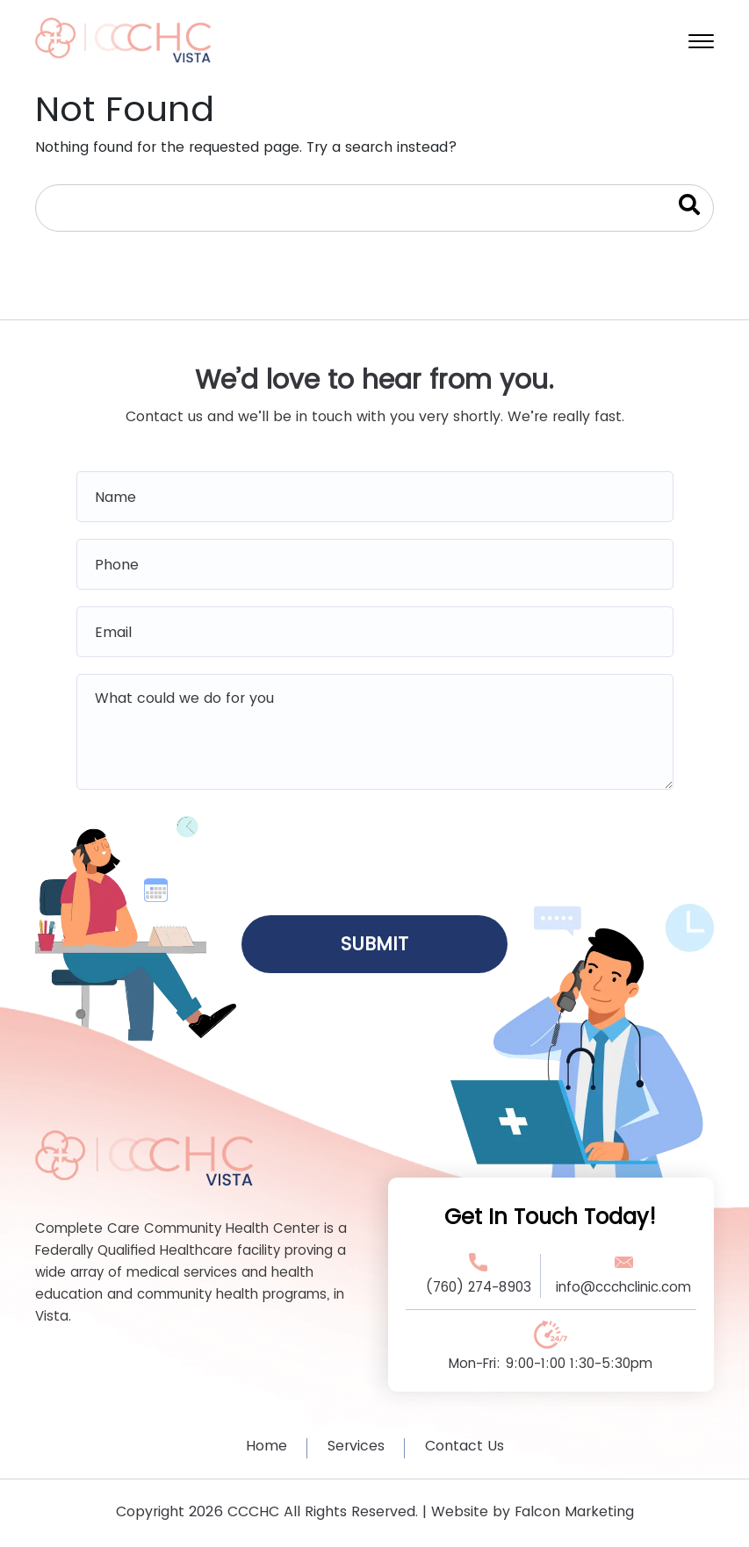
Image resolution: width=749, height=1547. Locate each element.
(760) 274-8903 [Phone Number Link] (478, 1287)
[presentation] (374, 847)
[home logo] (123, 39)
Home (266, 1446)
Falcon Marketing (574, 1511)
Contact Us (464, 1446)
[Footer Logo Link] (144, 1157)
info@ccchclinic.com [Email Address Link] (623, 1287)
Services (356, 1446)
